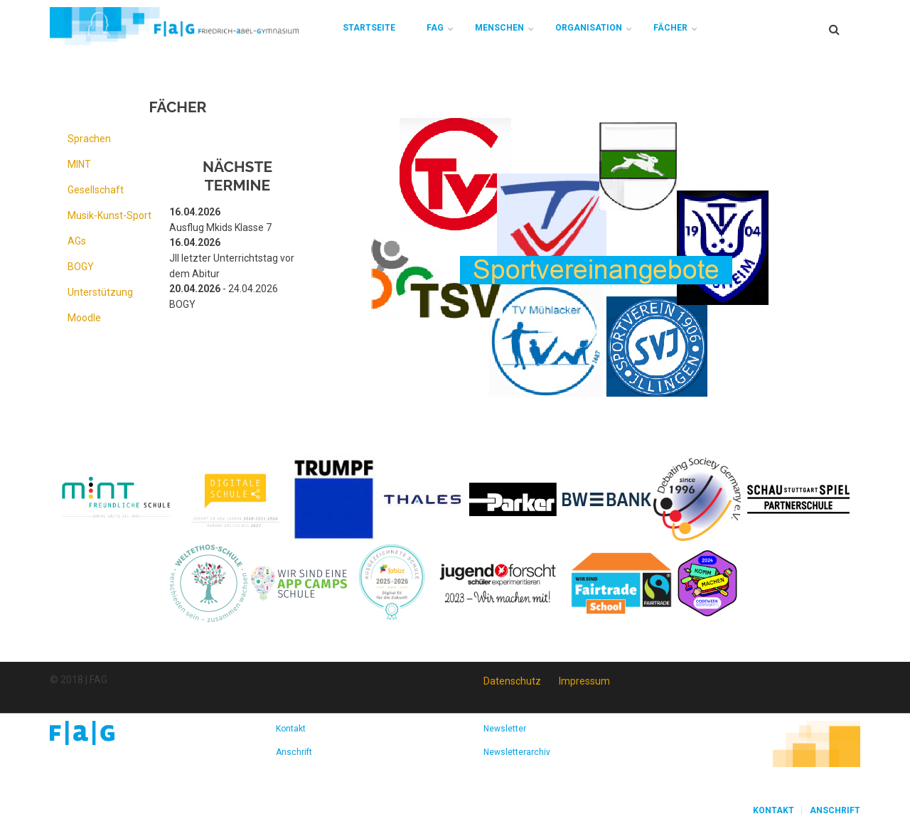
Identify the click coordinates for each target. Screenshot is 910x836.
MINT (79, 164)
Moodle (84, 317)
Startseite (369, 28)
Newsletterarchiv (516, 752)
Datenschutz (512, 681)
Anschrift (294, 752)
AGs (77, 241)
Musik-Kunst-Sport (109, 215)
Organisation (588, 28)
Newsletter (504, 729)
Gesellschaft (96, 189)
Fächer (670, 28)
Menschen (499, 28)
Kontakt (291, 729)
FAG (435, 28)
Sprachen (89, 138)
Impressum (584, 681)
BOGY (81, 266)
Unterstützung (100, 292)
